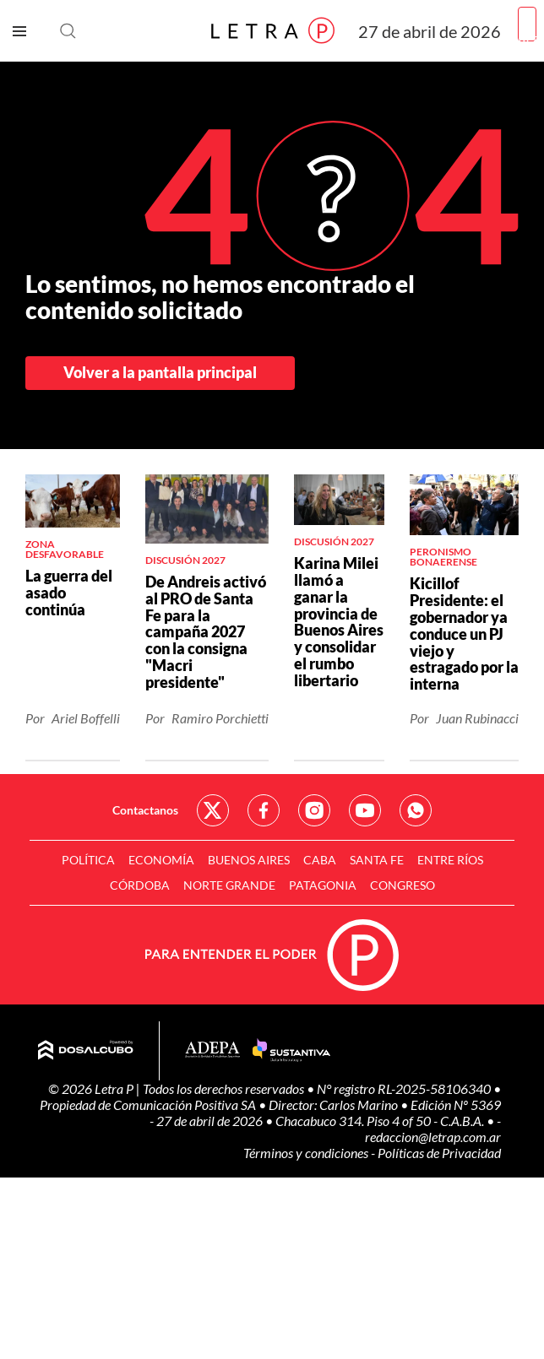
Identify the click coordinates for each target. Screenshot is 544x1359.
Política (88, 860)
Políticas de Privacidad (439, 1153)
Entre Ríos (450, 860)
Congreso (402, 885)
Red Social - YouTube (365, 810)
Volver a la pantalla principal (160, 372)
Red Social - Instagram (314, 810)
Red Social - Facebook (263, 810)
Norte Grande (229, 885)
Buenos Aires (249, 860)
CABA (319, 860)
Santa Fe (377, 860)
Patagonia (322, 885)
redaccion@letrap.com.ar (433, 1137)
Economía (161, 860)
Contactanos (145, 810)
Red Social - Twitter (213, 810)
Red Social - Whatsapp (415, 810)
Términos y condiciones (307, 1153)
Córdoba (140, 885)
